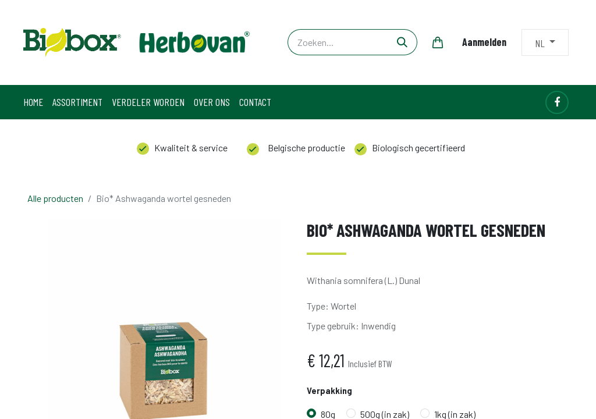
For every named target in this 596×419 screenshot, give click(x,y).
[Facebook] (557, 102)
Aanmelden (484, 41)
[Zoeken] (402, 42)
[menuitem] (33, 102)
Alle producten (55, 198)
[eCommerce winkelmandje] (437, 42)
